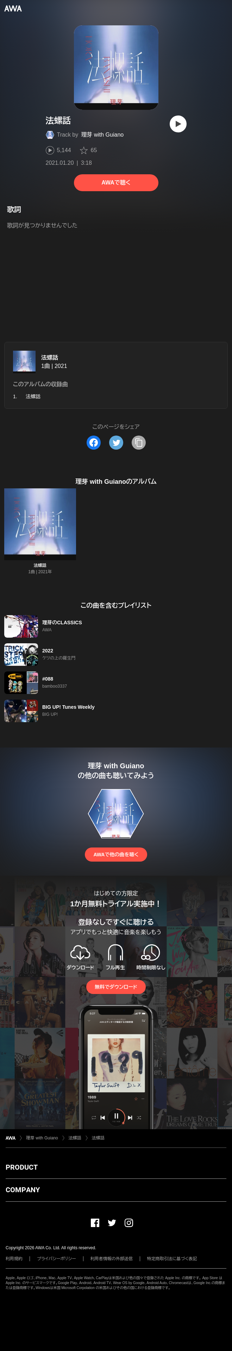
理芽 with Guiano (102, 135)
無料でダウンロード (116, 987)
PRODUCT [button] (22, 1167)
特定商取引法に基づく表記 (172, 1258)
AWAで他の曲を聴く (115, 854)
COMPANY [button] (23, 1190)
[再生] (178, 123)
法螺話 (49, 358)
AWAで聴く (115, 183)
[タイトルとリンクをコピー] (139, 443)
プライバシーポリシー (56, 1258)
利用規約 (14, 1258)
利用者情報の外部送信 (111, 1258)
